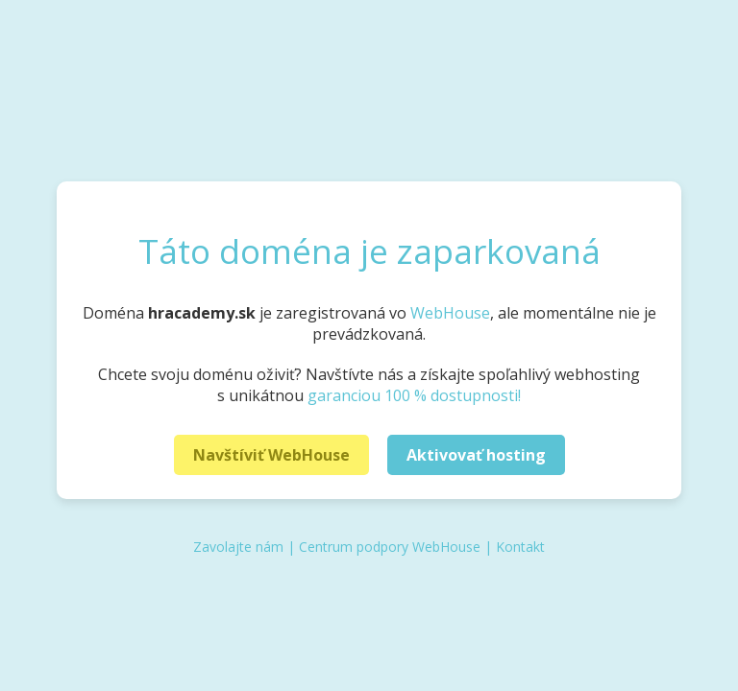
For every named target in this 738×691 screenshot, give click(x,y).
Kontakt (520, 546)
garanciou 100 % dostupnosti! (414, 395)
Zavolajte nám (238, 546)
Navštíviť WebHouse (271, 454)
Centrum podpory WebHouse (389, 546)
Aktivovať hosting (476, 454)
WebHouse (450, 312)
